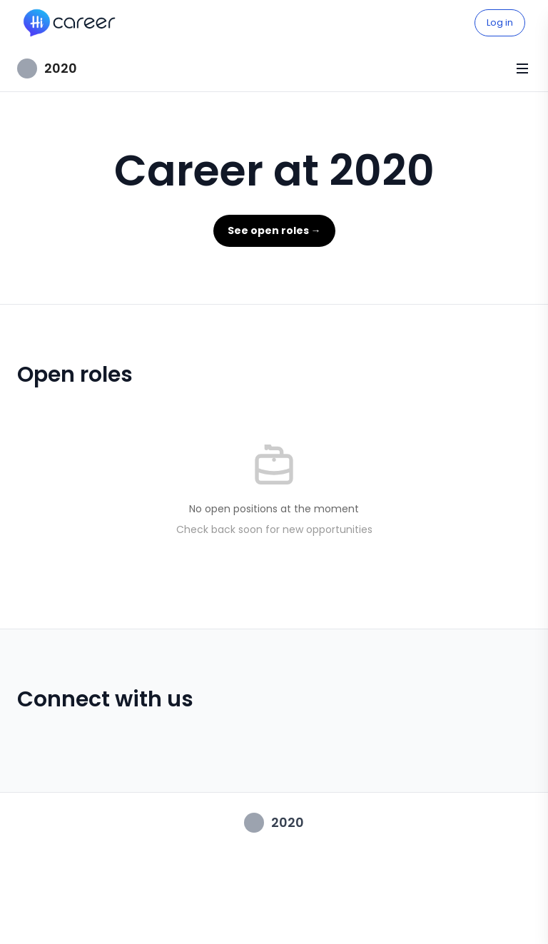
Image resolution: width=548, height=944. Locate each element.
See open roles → (274, 230)
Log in (500, 22)
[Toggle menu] (522, 68)
